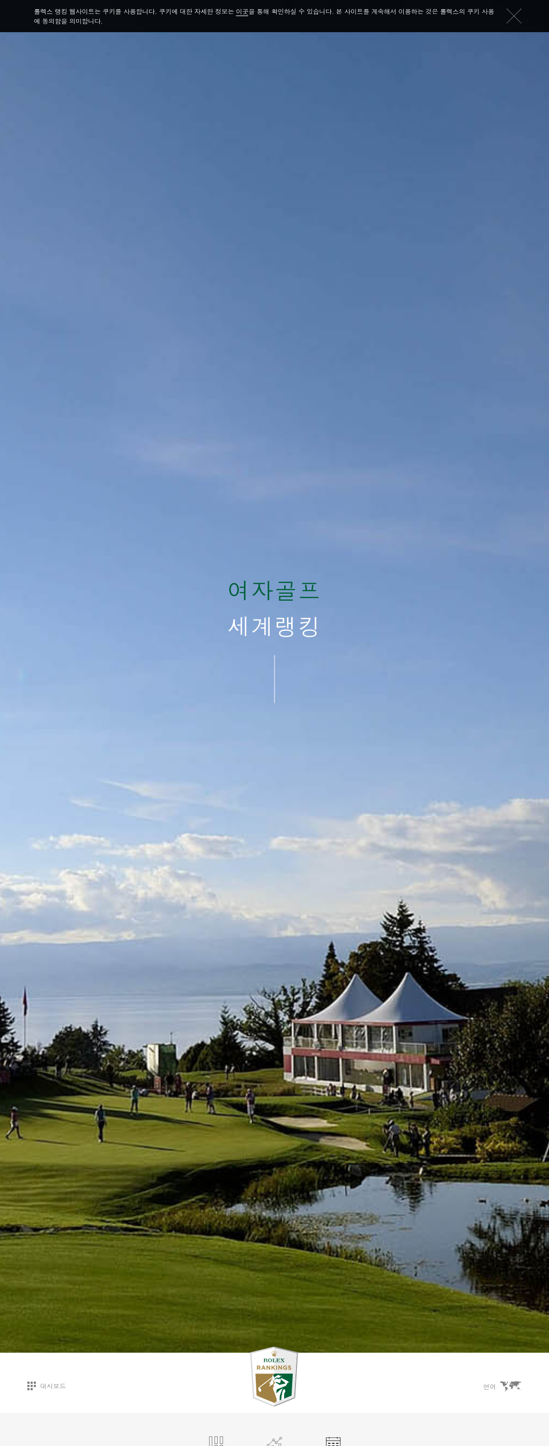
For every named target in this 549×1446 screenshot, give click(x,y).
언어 (503, 1386)
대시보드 (46, 1385)
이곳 (242, 11)
